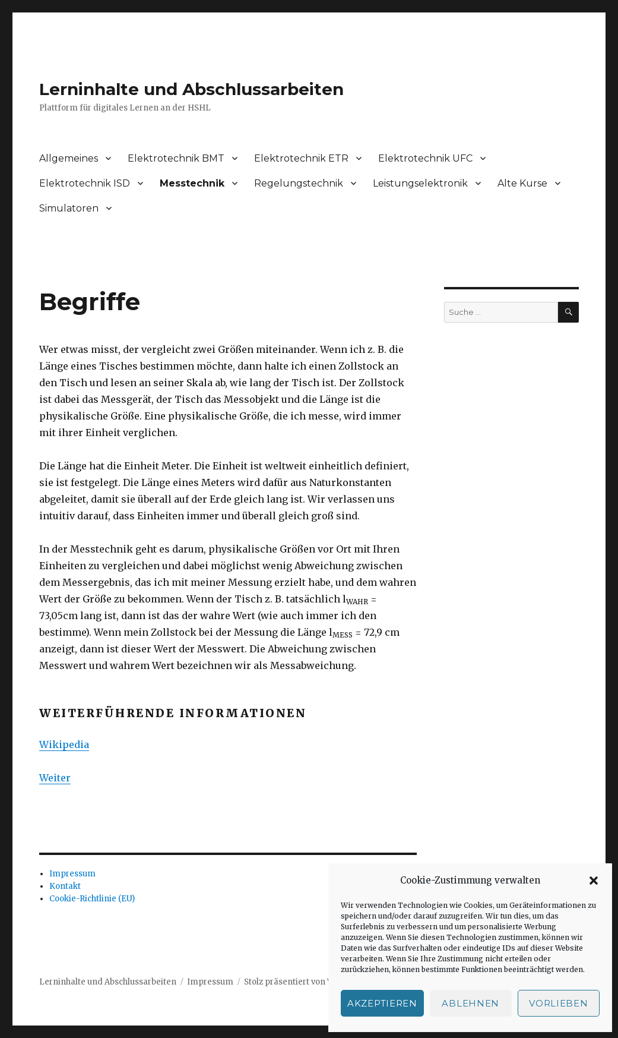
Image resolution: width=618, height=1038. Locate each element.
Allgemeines (68, 158)
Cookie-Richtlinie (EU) (92, 899)
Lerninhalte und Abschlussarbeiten (191, 89)
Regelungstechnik (298, 183)
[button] (594, 880)
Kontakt (65, 886)
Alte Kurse (522, 183)
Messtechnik (192, 183)
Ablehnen (470, 1003)
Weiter (55, 778)
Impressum (72, 874)
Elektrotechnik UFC (425, 158)
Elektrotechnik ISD (84, 183)
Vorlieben (558, 1003)
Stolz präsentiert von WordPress (307, 982)
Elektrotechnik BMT (176, 158)
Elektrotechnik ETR (301, 158)
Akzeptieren (382, 1003)
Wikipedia (64, 744)
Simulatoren (69, 208)
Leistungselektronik (420, 183)
